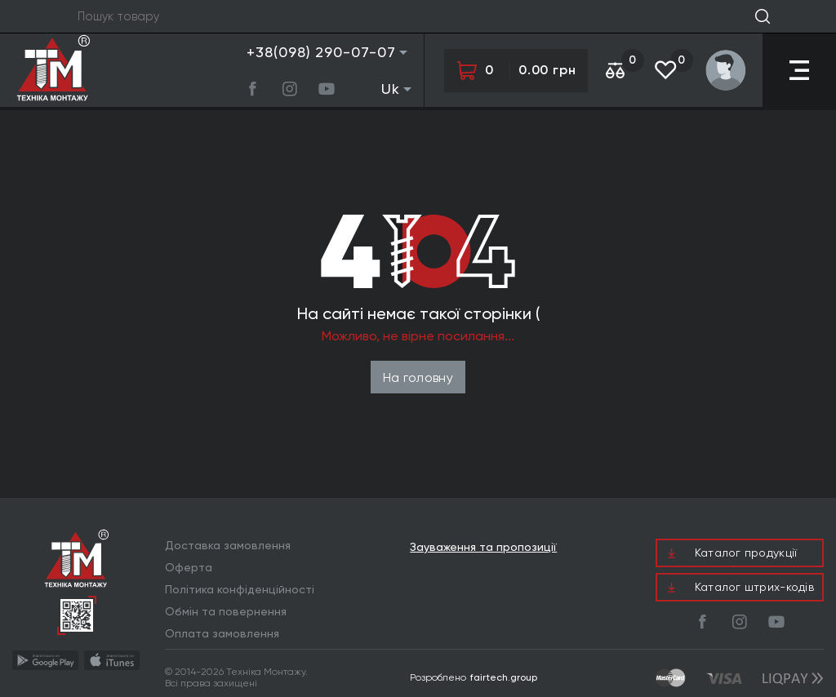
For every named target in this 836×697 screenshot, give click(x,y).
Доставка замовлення (228, 545)
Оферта (188, 567)
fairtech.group (503, 677)
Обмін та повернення (226, 611)
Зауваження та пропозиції (483, 547)
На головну (418, 377)
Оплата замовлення (222, 633)
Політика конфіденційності (239, 589)
